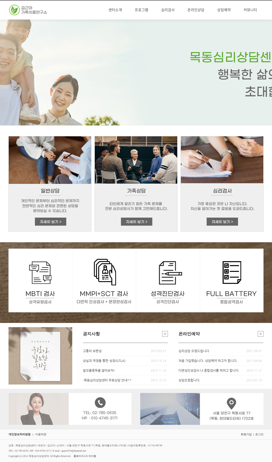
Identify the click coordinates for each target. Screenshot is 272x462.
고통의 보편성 (92, 351)
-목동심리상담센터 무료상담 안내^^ (107, 380)
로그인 (259, 434)
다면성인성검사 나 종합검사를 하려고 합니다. (208, 370)
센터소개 (115, 10)
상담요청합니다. (189, 380)
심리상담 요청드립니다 (193, 351)
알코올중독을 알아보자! (99, 370)
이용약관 (40, 434)
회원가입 (246, 434)
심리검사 (168, 10)
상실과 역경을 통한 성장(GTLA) (104, 360)
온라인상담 (195, 10)
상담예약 (224, 10)
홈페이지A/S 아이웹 (85, 456)
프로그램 (141, 10)
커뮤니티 (250, 10)
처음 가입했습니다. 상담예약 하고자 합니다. (208, 360)
